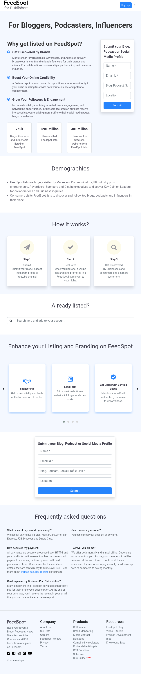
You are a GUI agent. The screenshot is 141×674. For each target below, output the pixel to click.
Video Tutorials (114, 631)
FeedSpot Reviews (50, 638)
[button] (135, 4)
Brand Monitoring (83, 631)
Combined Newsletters (86, 642)
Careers (44, 634)
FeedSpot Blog (114, 627)
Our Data (45, 631)
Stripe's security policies (34, 571)
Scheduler (79, 654)
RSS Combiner (81, 650)
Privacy (44, 642)
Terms (43, 646)
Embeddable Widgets (85, 646)
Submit (117, 105)
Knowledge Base (115, 642)
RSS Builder (82, 658)
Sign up (125, 5)
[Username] (74, 320)
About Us (45, 627)
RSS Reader (79, 627)
